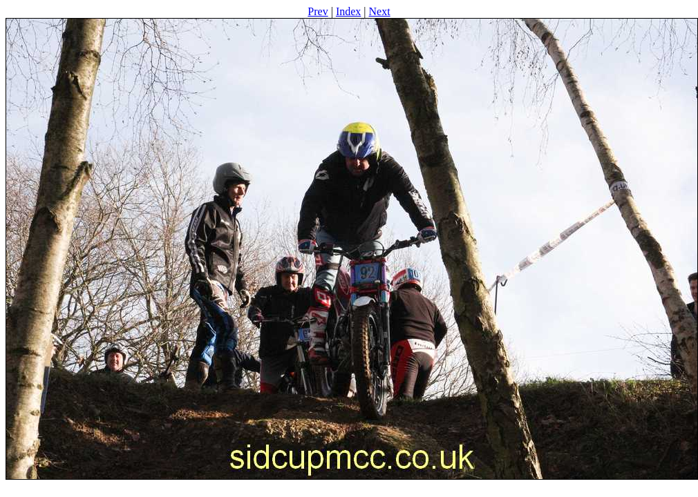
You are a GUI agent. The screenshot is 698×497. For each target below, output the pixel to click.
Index (348, 11)
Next (379, 11)
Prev (318, 11)
